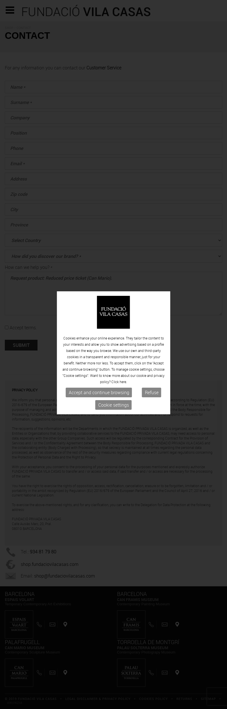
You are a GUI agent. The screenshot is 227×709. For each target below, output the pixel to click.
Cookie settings (113, 404)
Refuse (152, 392)
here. (123, 381)
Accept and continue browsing (99, 392)
